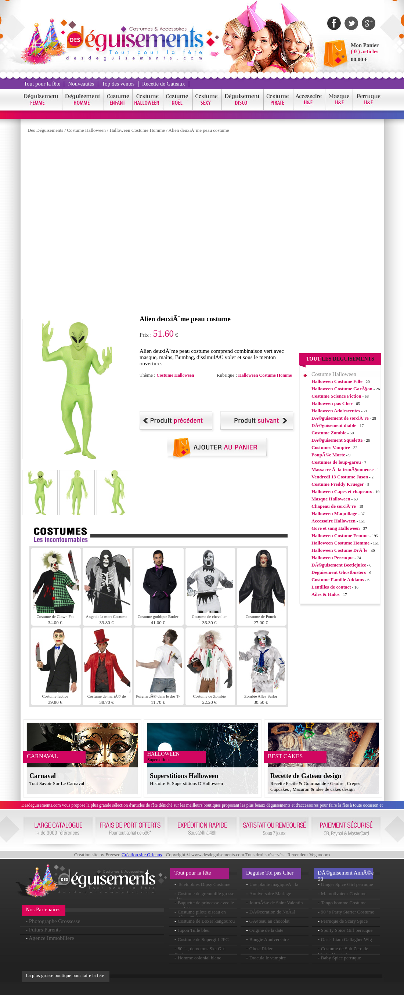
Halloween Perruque (332, 557)
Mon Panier (365, 45)
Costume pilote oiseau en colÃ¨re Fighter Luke (200, 914)
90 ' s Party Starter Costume (347, 912)
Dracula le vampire (267, 957)
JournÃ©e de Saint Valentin (276, 902)
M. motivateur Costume (344, 893)
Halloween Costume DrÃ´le (339, 550)
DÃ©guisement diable (333, 425)
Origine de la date (266, 930)
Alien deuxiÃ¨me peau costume (199, 130)
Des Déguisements (45, 130)
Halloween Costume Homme (137, 130)
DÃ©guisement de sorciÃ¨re (340, 418)
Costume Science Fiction (336, 396)
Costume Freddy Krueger (337, 484)
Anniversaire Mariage (270, 893)
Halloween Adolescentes (335, 410)
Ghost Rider (261, 948)
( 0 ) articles (364, 51)
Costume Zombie (328, 432)
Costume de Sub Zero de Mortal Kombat (343, 951)
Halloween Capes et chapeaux (341, 491)
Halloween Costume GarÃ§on (341, 388)
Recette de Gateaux (163, 84)
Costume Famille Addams (337, 579)
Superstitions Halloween (184, 775)
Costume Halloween (86, 130)
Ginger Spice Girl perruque (347, 884)
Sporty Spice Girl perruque (346, 930)
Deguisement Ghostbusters (338, 572)
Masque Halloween (330, 499)
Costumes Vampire (330, 447)
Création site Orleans (142, 854)
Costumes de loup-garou (336, 462)
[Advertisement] (116, 226)
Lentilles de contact (331, 587)
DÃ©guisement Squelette (336, 440)
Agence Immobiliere (51, 938)
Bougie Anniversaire (269, 939)
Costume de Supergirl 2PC (203, 939)
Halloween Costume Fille (336, 381)
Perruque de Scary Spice (344, 921)
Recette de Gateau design (305, 775)
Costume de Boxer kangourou (206, 921)
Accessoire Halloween (333, 521)
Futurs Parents (45, 930)
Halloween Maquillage (334, 513)
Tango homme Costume (344, 902)
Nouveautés (81, 84)
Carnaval (42, 775)
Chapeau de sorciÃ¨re (333, 506)
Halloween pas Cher (332, 403)
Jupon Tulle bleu (194, 930)
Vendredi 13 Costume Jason (339, 477)
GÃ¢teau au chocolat (269, 921)
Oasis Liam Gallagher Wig (346, 939)
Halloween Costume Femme (339, 535)
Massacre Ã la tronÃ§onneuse (342, 469)
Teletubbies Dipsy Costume (204, 884)
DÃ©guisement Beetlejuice (338, 565)
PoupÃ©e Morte (328, 454)
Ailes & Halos (325, 594)
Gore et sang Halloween (335, 528)
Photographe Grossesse (54, 921)
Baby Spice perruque (341, 957)
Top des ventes (118, 84)
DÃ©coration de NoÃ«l (272, 912)
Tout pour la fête (42, 84)
